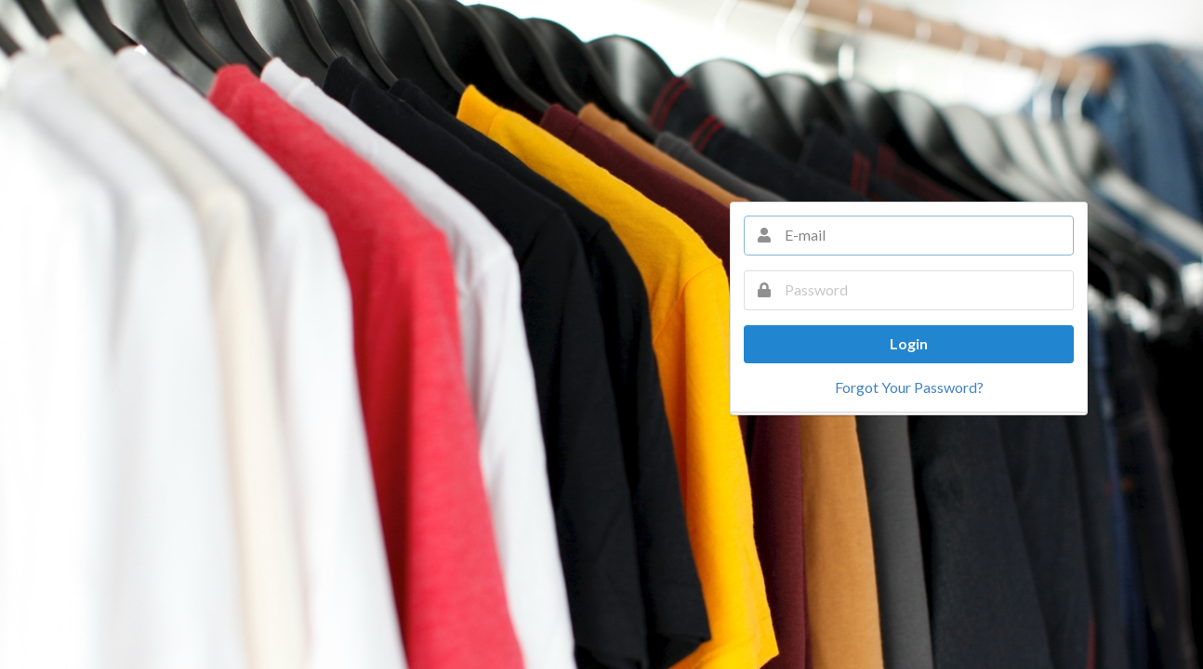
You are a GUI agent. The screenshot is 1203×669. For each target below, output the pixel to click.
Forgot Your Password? (909, 387)
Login (909, 343)
